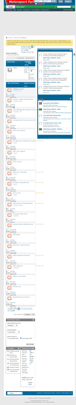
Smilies (32, 356)
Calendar (19, 10)
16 (6, 177)
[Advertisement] (39, 23)
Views (25, 86)
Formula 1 (57, 126)
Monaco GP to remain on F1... (31, 69)
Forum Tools (20, 58)
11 (24, 48)
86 (21, 205)
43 (6, 94)
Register (68, 1)
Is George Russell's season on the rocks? (24, 120)
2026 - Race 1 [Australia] (20, 172)
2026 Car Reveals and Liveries (21, 255)
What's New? (20, 7)
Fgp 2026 (21, 89)
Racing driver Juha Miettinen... (51, 103)
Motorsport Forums (49, 393)
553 (7, 105)
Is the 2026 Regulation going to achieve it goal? (26, 109)
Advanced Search (68, 9)
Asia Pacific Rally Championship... (52, 115)
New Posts (9, 10)
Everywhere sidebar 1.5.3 (55, 138)
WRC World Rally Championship (63, 112)
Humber (50, 117)
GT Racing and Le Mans (61, 106)
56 (21, 101)
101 (29, 48)
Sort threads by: (11, 330)
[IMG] (31, 360)
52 (6, 115)
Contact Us (40, 393)
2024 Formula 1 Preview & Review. (23, 203)
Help (60, 1)
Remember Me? (40, 3)
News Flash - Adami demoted (21, 245)
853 (7, 209)
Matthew (50, 105)
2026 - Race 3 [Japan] (19, 151)
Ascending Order (13, 338)
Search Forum (29, 58)
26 (6, 219)
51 (26, 48)
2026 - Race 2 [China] (19, 130)
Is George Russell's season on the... (52, 123)
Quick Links (45, 10)
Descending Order (26, 338)
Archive (58, 393)
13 (6, 198)
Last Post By (31, 83)
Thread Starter (15, 83)
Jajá (49, 111)
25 (6, 271)
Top (33, 314)
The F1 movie (17, 193)
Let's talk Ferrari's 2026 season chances (24, 141)
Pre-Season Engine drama (20, 214)
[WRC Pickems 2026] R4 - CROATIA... (53, 129)
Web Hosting (65, 393)
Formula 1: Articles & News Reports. (23, 99)
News (15, 68)
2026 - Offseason (17, 266)
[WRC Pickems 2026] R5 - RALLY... (52, 58)
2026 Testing (16, 234)
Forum (11, 7)
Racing (16, 37)
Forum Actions (35, 10)
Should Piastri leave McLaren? (21, 297)
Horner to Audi (17, 162)
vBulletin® (39, 400)
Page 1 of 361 (27, 47)
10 (6, 146)
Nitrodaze (50, 125)
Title (9, 83)
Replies (26, 83)
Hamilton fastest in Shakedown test (23, 224)
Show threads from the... (14, 323)
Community (26, 10)
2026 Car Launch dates (19, 276)
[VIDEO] (24, 377)
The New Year (17, 286)
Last (26, 50)
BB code (31, 351)
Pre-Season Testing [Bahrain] (21, 182)
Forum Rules (30, 383)
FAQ (14, 10)
